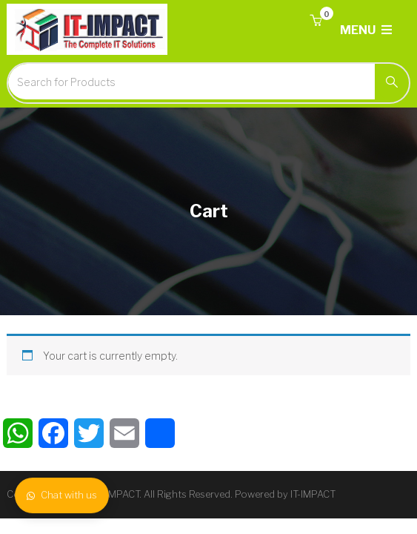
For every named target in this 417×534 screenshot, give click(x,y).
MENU (366, 30)
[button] (315, 21)
